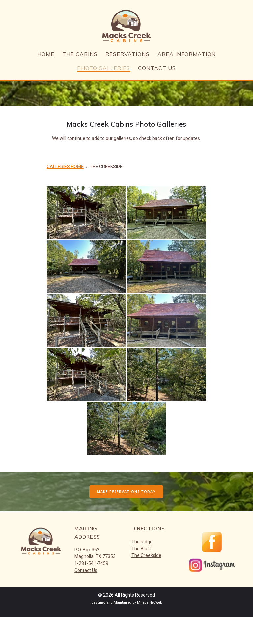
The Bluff (141, 548)
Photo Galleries (103, 68)
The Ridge (142, 541)
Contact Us (157, 68)
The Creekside (146, 555)
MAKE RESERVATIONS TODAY (126, 491)
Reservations (127, 54)
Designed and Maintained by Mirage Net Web (126, 602)
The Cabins (80, 54)
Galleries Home (65, 166)
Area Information (186, 54)
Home (45, 54)
